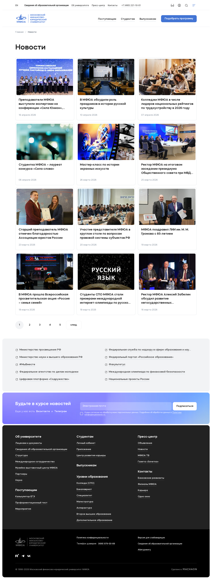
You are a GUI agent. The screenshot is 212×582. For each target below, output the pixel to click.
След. (73, 325)
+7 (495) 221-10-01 (131, 5)
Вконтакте (43, 411)
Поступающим (107, 19)
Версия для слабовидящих (151, 537)
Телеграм (60, 411)
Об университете (28, 436)
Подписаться (184, 406)
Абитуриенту (144, 549)
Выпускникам (148, 19)
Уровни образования (92, 476)
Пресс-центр (147, 436)
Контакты (145, 471)
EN (16, 5)
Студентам (128, 19)
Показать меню (194, 5)
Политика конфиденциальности (93, 537)
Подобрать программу (179, 19)
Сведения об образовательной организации (160, 543)
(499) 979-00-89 (106, 543)
